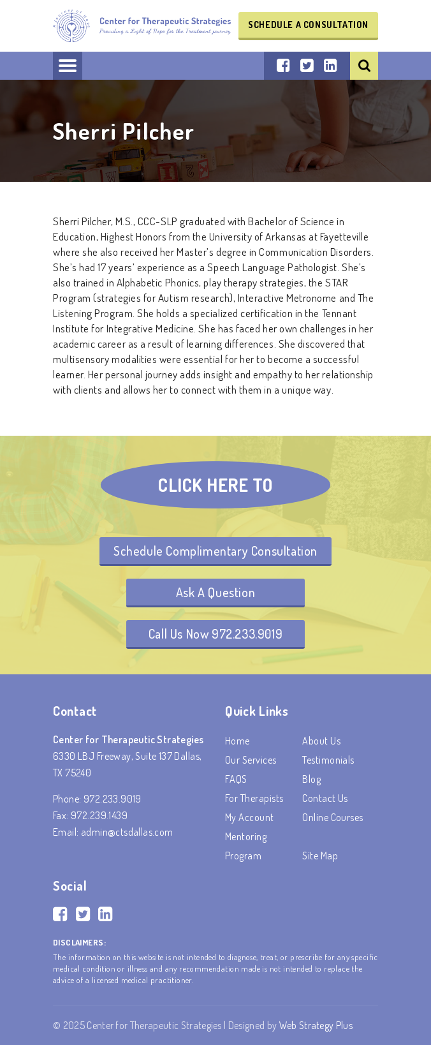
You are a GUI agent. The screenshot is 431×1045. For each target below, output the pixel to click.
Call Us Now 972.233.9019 (215, 633)
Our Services (251, 759)
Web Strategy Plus (316, 1025)
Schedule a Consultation (308, 24)
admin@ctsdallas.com (127, 832)
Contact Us (325, 798)
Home (237, 740)
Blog (311, 779)
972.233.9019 (113, 798)
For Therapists (254, 798)
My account (249, 817)
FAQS (236, 779)
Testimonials (328, 759)
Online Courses (332, 817)
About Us (321, 740)
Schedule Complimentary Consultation (215, 550)
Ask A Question (215, 592)
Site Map (320, 855)
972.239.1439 (99, 815)
